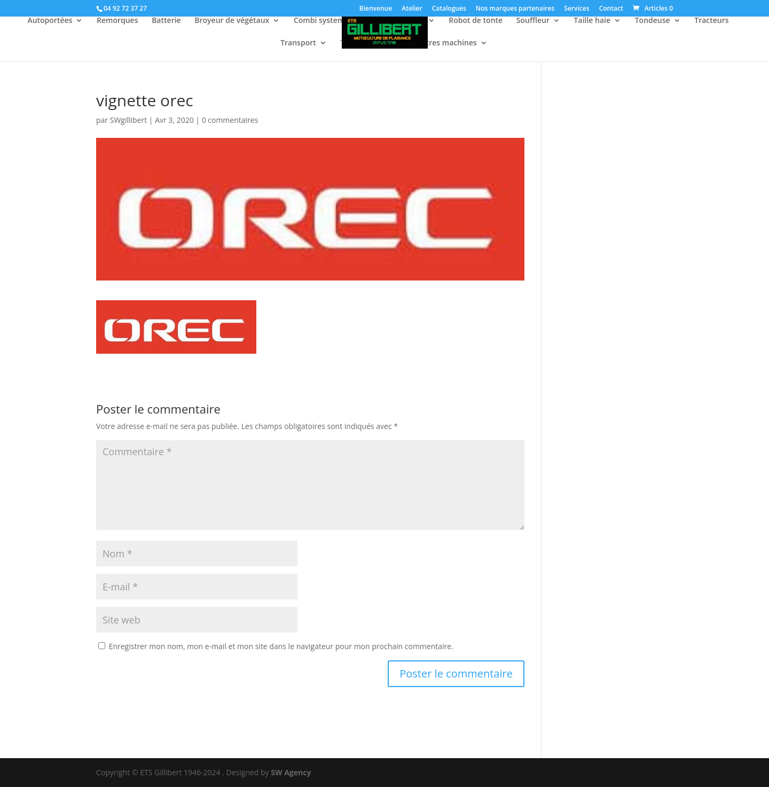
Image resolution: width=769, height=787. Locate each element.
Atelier (412, 9)
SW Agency (291, 772)
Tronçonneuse (366, 43)
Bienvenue (375, 9)
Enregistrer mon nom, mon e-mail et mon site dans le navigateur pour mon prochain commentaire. (281, 646)
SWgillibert (128, 120)
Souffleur (533, 21)
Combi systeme (321, 21)
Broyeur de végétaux (231, 21)
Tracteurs (711, 21)
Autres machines (447, 43)
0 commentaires (230, 120)
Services (576, 9)
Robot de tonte (476, 21)
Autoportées (49, 21)
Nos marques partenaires (515, 9)
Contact (611, 9)
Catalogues (449, 9)
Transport (298, 43)
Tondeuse (652, 21)
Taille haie (592, 21)
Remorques (117, 21)
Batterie (166, 21)
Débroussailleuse (394, 21)
